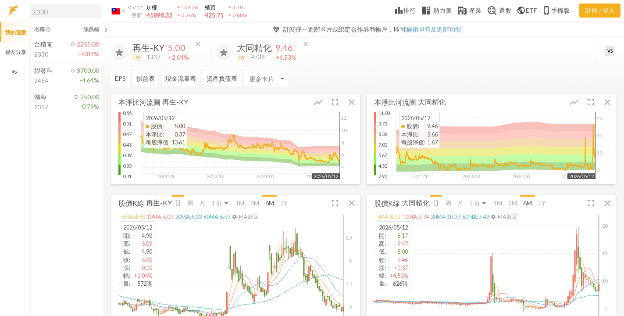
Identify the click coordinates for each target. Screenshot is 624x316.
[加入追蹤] (119, 52)
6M (269, 203)
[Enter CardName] (266, 78)
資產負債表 (222, 78)
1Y (284, 203)
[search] (66, 11)
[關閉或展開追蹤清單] (106, 29)
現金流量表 (180, 78)
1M (239, 203)
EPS (120, 78)
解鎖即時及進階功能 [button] (433, 29)
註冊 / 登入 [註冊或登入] (600, 10)
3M (254, 203)
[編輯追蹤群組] (14, 72)
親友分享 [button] (15, 52)
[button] (64, 11)
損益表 (145, 78)
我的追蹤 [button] (15, 32)
